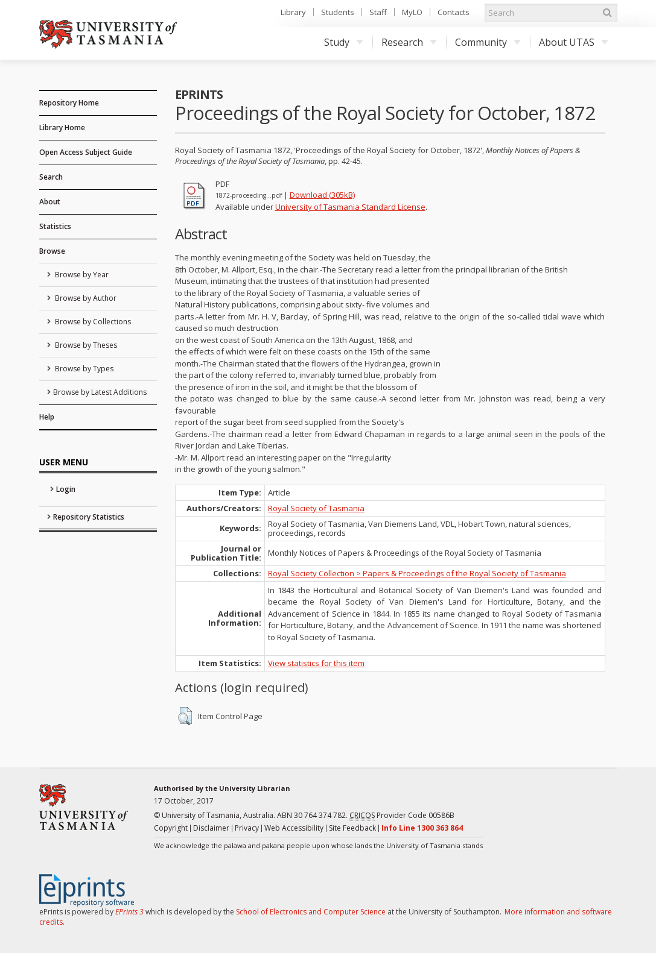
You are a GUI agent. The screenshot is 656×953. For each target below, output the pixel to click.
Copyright (171, 828)
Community (488, 42)
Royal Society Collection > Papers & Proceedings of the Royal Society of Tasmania (417, 573)
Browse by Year (81, 274)
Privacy (247, 828)
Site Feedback (352, 828)
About (49, 202)
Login (65, 489)
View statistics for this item (316, 663)
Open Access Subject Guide (85, 152)
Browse (52, 251)
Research (409, 42)
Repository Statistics (88, 517)
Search (51, 177)
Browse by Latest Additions (100, 392)
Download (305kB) (322, 194)
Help (46, 417)
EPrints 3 (129, 912)
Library (293, 12)
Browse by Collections (92, 321)
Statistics (55, 226)
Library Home (62, 127)
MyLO (412, 12)
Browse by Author (84, 298)
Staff (378, 12)
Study (343, 42)
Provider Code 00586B (401, 815)
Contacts (454, 12)
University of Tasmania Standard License (350, 206)
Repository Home (69, 103)
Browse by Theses (85, 345)
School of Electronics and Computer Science (311, 912)
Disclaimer (211, 828)
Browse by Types (83, 368)
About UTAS (573, 42)
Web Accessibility (293, 828)
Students (337, 12)
